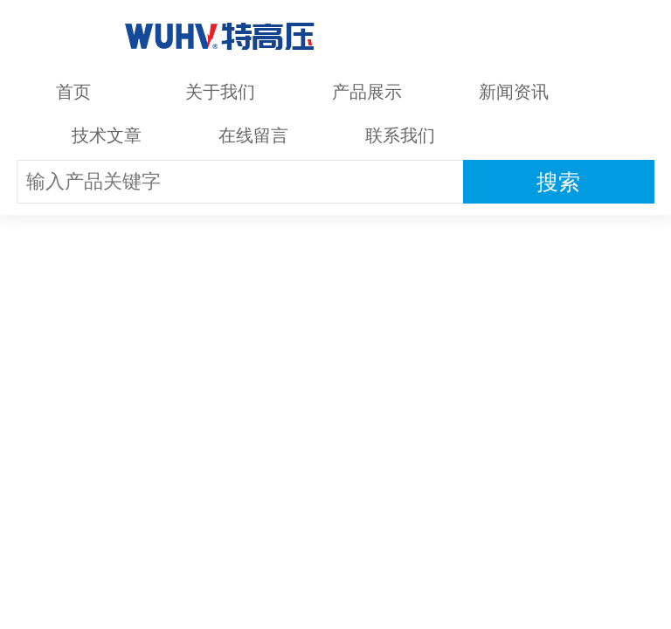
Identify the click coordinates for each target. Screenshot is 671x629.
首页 (73, 91)
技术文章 (107, 135)
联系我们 (400, 135)
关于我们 (220, 91)
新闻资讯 (514, 91)
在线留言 (253, 135)
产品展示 (367, 91)
